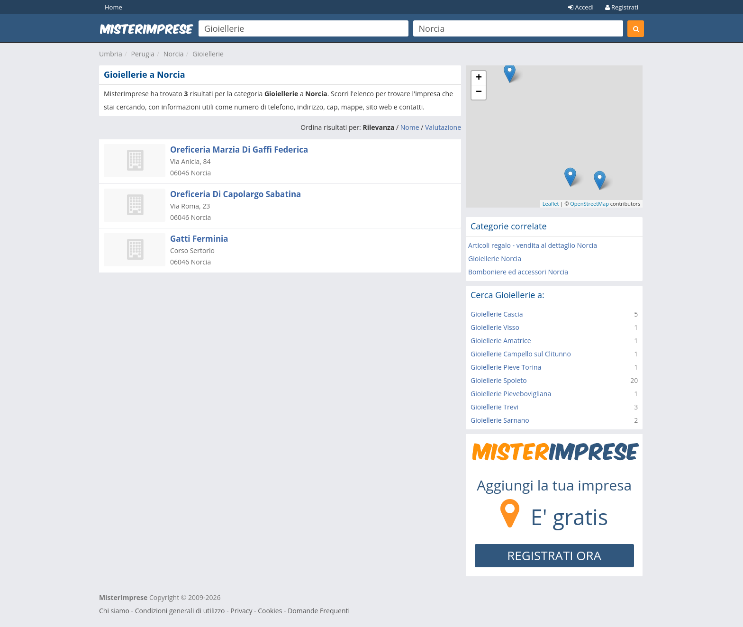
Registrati (621, 7)
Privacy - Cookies (256, 610)
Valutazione (443, 127)
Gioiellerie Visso (495, 327)
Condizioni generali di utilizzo (180, 610)
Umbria (110, 53)
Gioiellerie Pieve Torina (506, 367)
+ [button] (479, 78)
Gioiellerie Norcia (494, 258)
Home (113, 7)
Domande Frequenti (319, 610)
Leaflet (551, 203)
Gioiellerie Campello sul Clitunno (521, 353)
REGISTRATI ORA (554, 555)
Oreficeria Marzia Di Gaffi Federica (239, 149)
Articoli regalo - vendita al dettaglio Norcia (532, 245)
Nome (409, 127)
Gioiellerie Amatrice (501, 340)
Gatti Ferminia (199, 238)
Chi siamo (114, 610)
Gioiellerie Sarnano (500, 420)
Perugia (143, 53)
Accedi (581, 7)
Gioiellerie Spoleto (499, 380)
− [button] (479, 92)
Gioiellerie (208, 53)
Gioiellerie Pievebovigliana (511, 393)
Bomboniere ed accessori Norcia (518, 271)
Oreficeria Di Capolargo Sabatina (235, 194)
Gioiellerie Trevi (494, 406)
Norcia (173, 53)
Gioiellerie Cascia (497, 313)
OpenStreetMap (589, 203)
